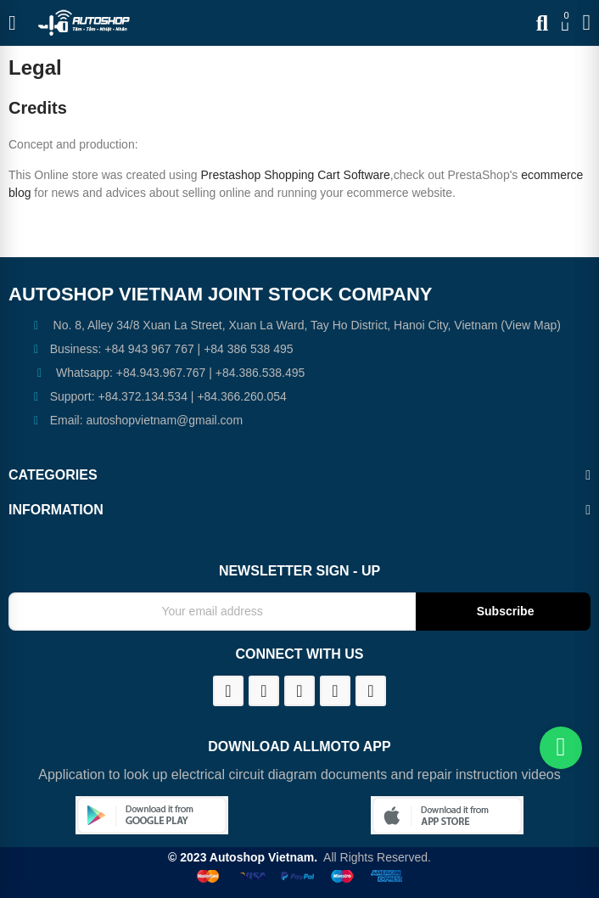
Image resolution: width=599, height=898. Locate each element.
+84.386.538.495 (260, 372)
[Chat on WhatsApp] (561, 748)
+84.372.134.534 (143, 396)
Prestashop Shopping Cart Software (294, 175)
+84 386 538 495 (249, 349)
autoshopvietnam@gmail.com (164, 420)
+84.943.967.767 (161, 372)
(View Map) (528, 325)
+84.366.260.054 (242, 396)
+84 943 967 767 (149, 349)
